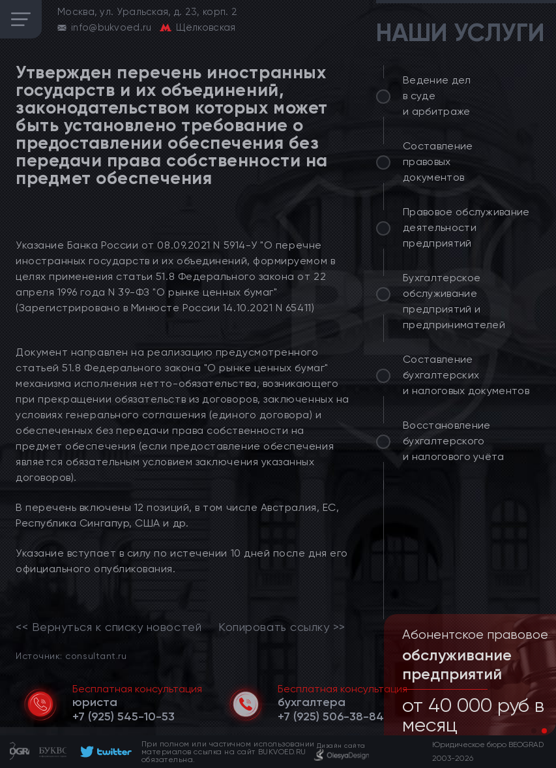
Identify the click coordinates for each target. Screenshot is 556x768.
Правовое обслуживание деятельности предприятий (466, 227)
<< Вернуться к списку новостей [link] (108, 627)
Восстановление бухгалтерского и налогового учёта (454, 441)
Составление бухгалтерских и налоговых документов (466, 375)
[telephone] (123, 716)
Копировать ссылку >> (281, 627)
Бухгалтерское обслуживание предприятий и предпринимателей (454, 301)
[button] (533, 730)
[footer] (104, 752)
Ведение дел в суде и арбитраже (437, 95)
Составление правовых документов (438, 161)
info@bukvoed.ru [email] (111, 27)
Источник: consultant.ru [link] (71, 655)
